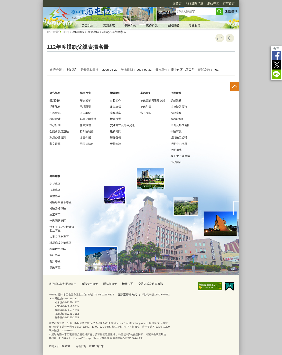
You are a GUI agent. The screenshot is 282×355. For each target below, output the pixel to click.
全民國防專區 (58, 220)
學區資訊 (176, 131)
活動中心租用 (179, 143)
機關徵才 (55, 118)
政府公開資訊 (58, 137)
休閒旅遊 (85, 125)
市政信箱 (176, 162)
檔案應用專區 (58, 249)
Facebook (276, 55)
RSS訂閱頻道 (194, 3)
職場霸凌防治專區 (60, 242)
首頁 (66, 32)
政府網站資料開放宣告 (61, 283)
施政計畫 (145, 106)
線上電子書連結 (180, 156)
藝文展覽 (55, 143)
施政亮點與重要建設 (152, 100)
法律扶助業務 (179, 106)
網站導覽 (213, 3)
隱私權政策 (106, 283)
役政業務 (176, 112)
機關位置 (115, 118)
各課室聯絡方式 (126, 293)
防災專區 (55, 183)
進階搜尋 (231, 11)
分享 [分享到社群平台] (276, 48)
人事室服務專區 (59, 236)
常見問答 (145, 112)
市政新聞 (55, 125)
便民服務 (173, 25)
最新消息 (55, 100)
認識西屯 (109, 25)
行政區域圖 (87, 131)
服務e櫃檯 (177, 118)
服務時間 (115, 131)
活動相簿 (176, 149)
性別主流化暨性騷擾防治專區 (62, 228)
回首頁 (177, 3)
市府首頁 (229, 3)
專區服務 (194, 25)
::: (41, 1)
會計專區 (55, 261)
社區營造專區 (58, 208)
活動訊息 (55, 106)
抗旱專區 (55, 189)
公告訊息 (87, 25)
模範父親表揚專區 (114, 32)
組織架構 (115, 106)
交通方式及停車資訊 (122, 125)
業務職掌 (115, 112)
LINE (276, 74)
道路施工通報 (179, 137)
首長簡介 (115, 100)
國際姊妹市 (87, 143)
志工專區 (55, 214)
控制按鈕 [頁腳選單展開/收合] (234, 86)
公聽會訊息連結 (59, 131)
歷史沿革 (85, 100)
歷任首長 (115, 137)
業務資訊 (152, 25)
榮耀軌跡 (115, 143)
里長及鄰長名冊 (180, 125)
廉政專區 (55, 267)
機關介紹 (130, 25)
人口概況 (85, 112)
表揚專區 (93, 32)
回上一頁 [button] (230, 38)
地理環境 (85, 106)
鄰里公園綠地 (88, 118)
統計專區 (55, 255)
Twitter (276, 65)
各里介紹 (85, 137)
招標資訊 (55, 112)
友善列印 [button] (219, 38)
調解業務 (176, 100)
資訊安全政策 (87, 283)
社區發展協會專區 (60, 202)
